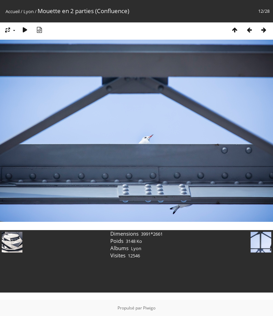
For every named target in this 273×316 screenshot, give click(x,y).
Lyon (28, 11)
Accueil (13, 11)
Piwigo (149, 308)
